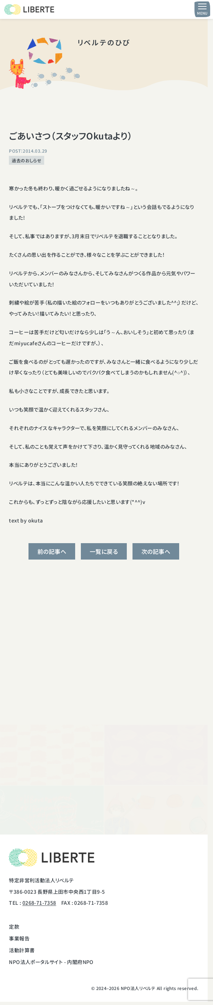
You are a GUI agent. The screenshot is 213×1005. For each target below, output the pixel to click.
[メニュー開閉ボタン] (202, 9)
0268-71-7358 (39, 902)
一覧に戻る (104, 551)
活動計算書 (22, 950)
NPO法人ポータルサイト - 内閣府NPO (51, 961)
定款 (14, 926)
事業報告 (19, 938)
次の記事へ (155, 551)
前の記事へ (51, 551)
